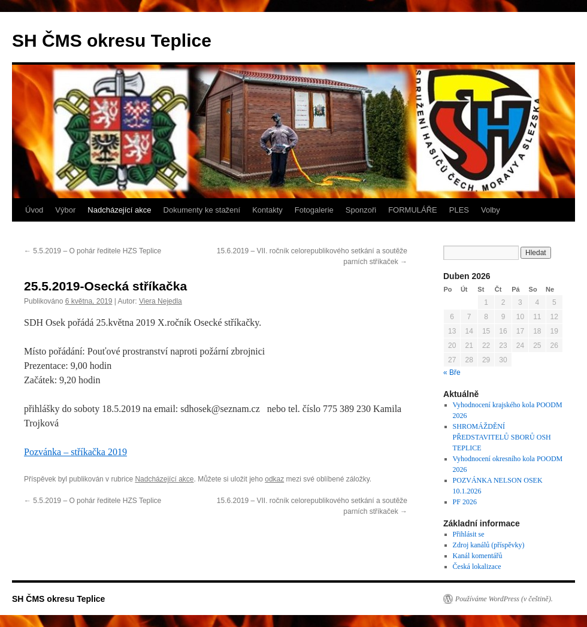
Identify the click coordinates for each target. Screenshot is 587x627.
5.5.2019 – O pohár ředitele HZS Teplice (92, 251)
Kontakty (267, 209)
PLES (459, 209)
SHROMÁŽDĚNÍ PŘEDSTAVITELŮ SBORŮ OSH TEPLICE (502, 437)
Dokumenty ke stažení (202, 209)
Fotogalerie (314, 209)
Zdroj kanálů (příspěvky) (489, 545)
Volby (490, 209)
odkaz (274, 479)
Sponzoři (361, 209)
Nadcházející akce (119, 209)
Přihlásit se (469, 534)
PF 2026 (465, 502)
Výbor (65, 209)
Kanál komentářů (478, 556)
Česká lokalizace (477, 566)
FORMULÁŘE (412, 209)
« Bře (452, 372)
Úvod (34, 209)
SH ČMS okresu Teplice (111, 40)
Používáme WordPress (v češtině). (504, 599)
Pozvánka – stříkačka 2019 (75, 452)
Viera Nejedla (160, 301)
